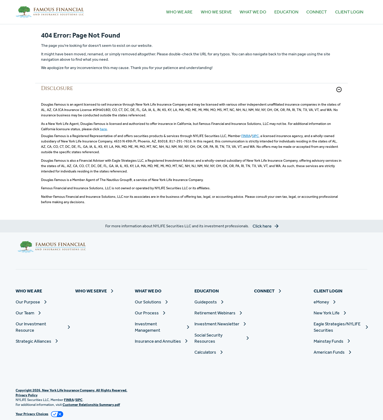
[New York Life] (340, 313)
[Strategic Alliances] (42, 341)
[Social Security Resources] (221, 338)
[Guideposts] (221, 302)
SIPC (255, 136)
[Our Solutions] (162, 302)
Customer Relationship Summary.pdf (91, 405)
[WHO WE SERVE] (216, 12)
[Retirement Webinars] (221, 313)
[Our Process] (162, 313)
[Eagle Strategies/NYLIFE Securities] (340, 327)
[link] (191, 92)
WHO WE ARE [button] (179, 11)
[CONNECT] (316, 12)
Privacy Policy (27, 395)
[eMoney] (340, 302)
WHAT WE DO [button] (253, 11)
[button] (339, 89)
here (103, 129)
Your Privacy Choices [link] (32, 414)
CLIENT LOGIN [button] (349, 11)
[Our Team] (42, 313)
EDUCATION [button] (286, 11)
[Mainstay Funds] (340, 341)
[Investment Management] (162, 327)
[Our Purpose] (42, 302)
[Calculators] (221, 352)
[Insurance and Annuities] (162, 341)
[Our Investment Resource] (42, 327)
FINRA (245, 136)
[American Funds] (340, 352)
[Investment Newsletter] (221, 324)
